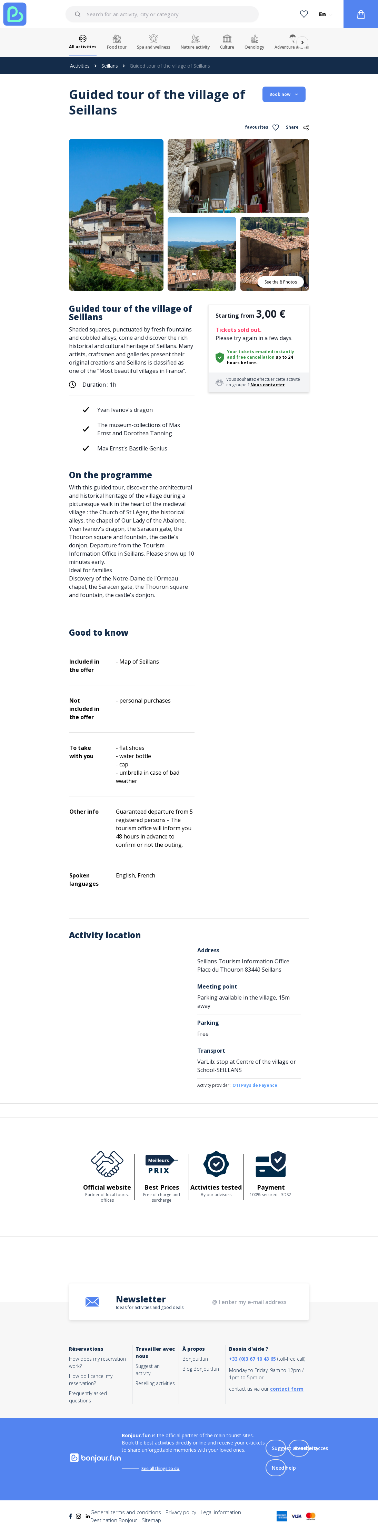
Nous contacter (267, 385)
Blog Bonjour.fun (200, 1369)
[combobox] (162, 14)
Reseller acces (311, 1448)
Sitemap (151, 1520)
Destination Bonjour (113, 1520)
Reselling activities (155, 1383)
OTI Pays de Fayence (254, 1085)
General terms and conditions (125, 1512)
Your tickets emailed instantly (260, 352)
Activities (80, 65)
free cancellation (255, 357)
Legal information (221, 1512)
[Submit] (79, 14)
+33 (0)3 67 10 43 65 (252, 1359)
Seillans (109, 65)
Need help (284, 1468)
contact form (287, 1389)
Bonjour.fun (195, 1359)
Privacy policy (181, 1512)
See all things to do (160, 1468)
